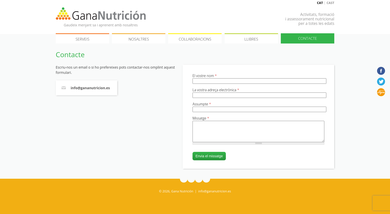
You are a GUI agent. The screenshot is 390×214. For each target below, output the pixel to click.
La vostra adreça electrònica (216, 89)
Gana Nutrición (101, 13)
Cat (320, 3)
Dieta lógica (381, 92)
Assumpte (202, 104)
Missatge (201, 118)
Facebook (381, 71)
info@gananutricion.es (90, 88)
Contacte (307, 38)
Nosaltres (138, 39)
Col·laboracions (195, 39)
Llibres (251, 39)
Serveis (83, 39)
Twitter (381, 82)
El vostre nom (205, 75)
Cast (330, 3)
